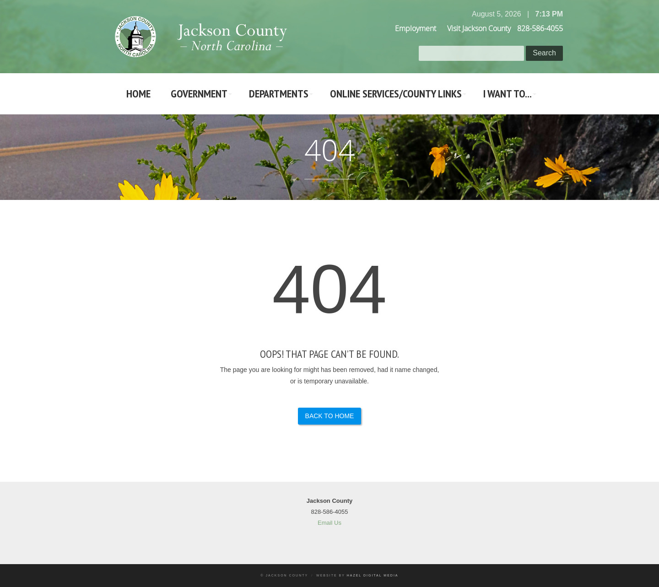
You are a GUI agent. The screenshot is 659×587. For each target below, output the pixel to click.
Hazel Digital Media (373, 575)
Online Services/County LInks (396, 93)
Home (138, 93)
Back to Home (329, 416)
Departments (278, 93)
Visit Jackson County (479, 28)
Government (199, 93)
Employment (415, 28)
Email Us (329, 522)
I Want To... (507, 93)
